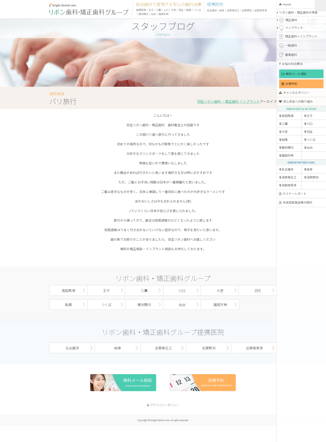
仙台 (308, 147)
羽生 (308, 131)
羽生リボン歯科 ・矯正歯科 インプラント (228, 101)
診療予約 (289, 83)
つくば (310, 139)
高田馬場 (286, 116)
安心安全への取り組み (296, 101)
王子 (308, 116)
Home (285, 4)
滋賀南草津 (287, 185)
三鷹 (283, 123)
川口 (308, 123)
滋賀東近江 (287, 177)
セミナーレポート (292, 193)
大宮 (283, 131)
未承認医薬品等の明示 (295, 202)
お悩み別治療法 (291, 64)
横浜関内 (286, 147)
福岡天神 (286, 155)
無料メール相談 (293, 74)
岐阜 (308, 169)
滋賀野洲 (311, 177)
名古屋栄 (286, 169)
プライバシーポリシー (163, 405)
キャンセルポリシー (294, 92)
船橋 (283, 139)
